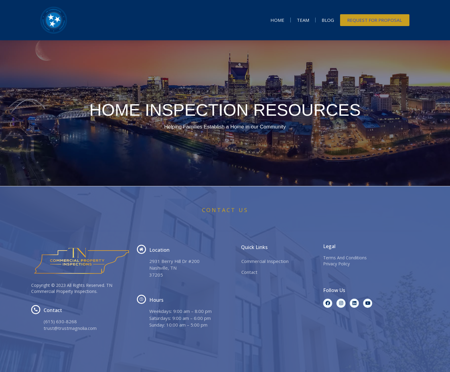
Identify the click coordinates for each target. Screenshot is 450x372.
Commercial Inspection (265, 261)
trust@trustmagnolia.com (70, 328)
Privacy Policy (336, 264)
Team (303, 20)
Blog (328, 20)
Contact (249, 272)
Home (277, 20)
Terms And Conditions (345, 258)
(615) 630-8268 (60, 321)
